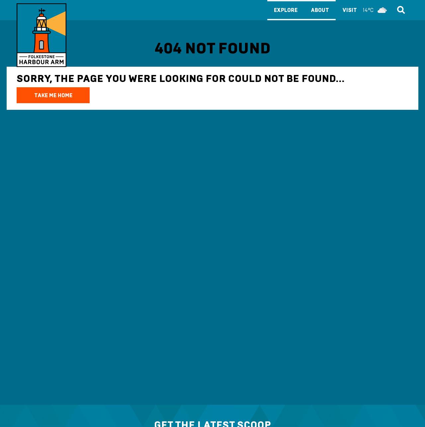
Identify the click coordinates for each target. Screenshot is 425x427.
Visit (366, 10)
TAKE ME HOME (53, 95)
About (320, 10)
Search (400, 10)
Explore (286, 10)
